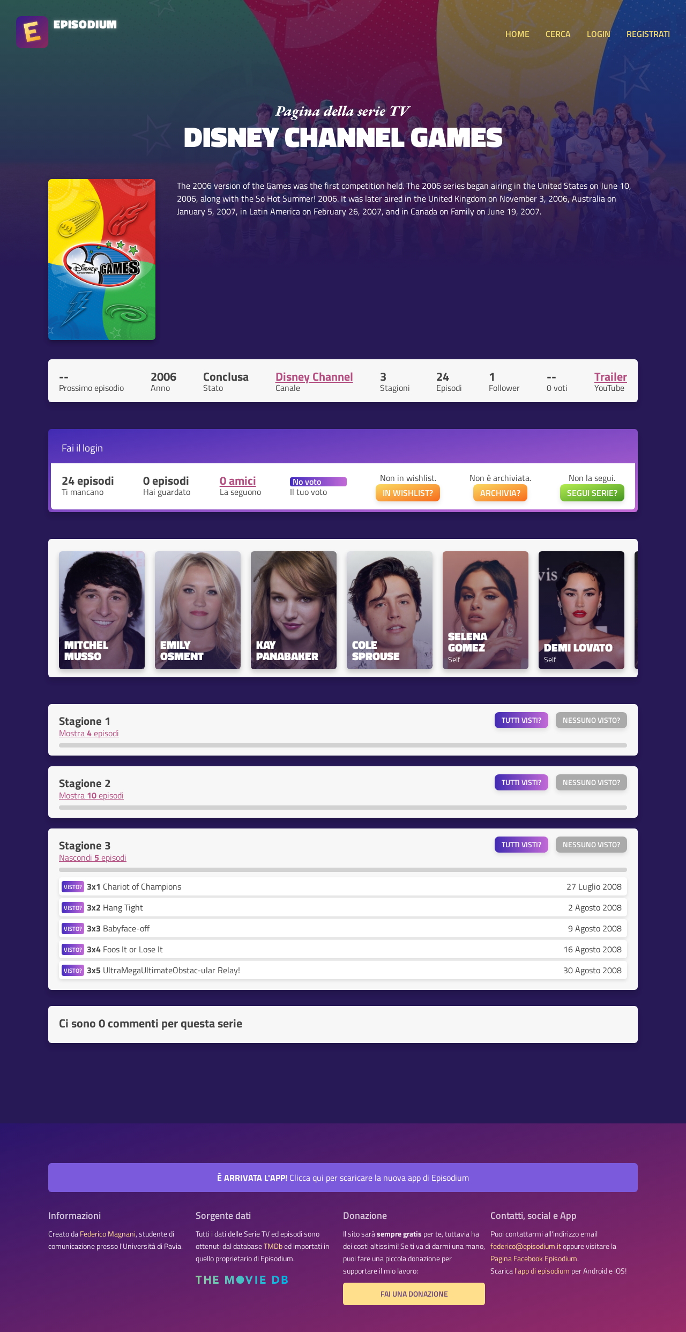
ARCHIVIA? (500, 492)
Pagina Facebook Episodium (533, 1258)
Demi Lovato (578, 647)
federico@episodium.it (525, 1246)
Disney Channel (314, 376)
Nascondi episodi (92, 857)
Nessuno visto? (591, 720)
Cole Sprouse (376, 650)
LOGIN (598, 33)
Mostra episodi (89, 733)
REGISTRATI (648, 33)
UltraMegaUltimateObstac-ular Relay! (163, 970)
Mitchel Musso (87, 650)
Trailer (610, 376)
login (93, 447)
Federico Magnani (108, 1234)
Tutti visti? (521, 720)
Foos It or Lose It (125, 949)
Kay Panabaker (287, 650)
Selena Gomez (469, 642)
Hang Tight (115, 907)
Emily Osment (182, 650)
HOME (517, 33)
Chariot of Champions (134, 886)
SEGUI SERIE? (592, 492)
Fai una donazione (414, 1294)
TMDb (273, 1246)
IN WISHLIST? (408, 492)
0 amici (238, 480)
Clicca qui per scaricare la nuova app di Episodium (343, 1177)
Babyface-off (118, 928)
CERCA (558, 33)
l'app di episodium (542, 1271)
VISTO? (73, 886)
